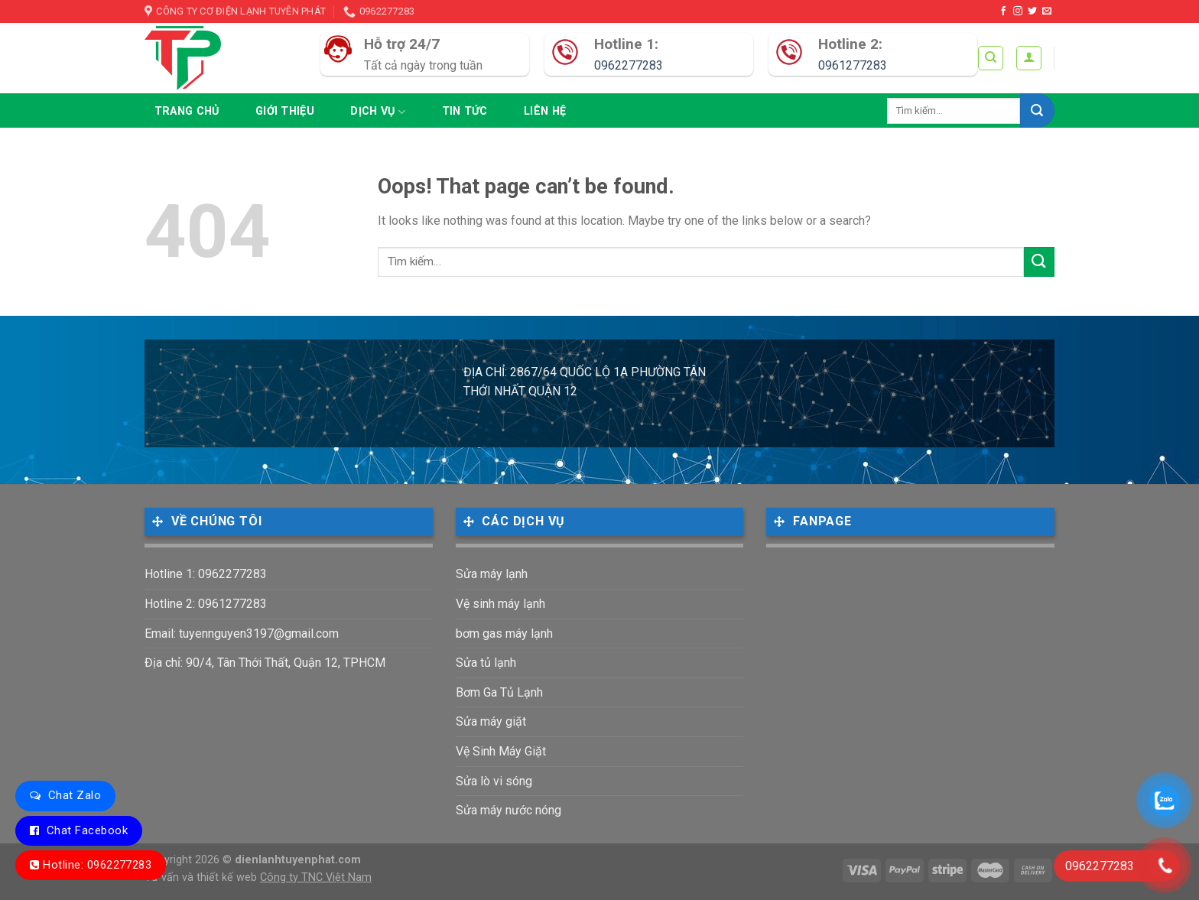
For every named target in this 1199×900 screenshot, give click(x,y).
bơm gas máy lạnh (504, 633)
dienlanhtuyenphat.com (298, 859)
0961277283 (852, 65)
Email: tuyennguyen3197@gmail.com (242, 633)
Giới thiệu (284, 111)
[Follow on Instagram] (1017, 11)
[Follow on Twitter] (1032, 11)
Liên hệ (545, 111)
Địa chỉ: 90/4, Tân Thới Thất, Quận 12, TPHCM (265, 662)
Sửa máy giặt (491, 721)
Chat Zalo (74, 795)
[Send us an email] (1046, 11)
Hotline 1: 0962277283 (206, 574)
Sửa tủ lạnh (486, 662)
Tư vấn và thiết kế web (202, 877)
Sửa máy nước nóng (508, 810)
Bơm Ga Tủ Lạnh (499, 692)
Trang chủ (186, 111)
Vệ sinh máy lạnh (500, 603)
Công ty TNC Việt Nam (316, 877)
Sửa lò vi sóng (494, 781)
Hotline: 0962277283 (97, 865)
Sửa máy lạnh (492, 574)
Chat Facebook (87, 830)
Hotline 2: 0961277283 (206, 603)
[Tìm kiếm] (990, 58)
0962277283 (628, 65)
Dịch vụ (377, 112)
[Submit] (1037, 110)
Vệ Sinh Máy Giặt (501, 751)
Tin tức (465, 111)
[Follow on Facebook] (1003, 11)
